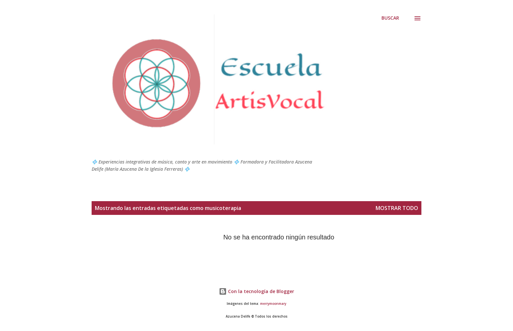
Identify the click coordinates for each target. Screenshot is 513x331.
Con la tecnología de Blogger (256, 291)
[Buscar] (390, 18)
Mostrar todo (397, 208)
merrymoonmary (273, 304)
